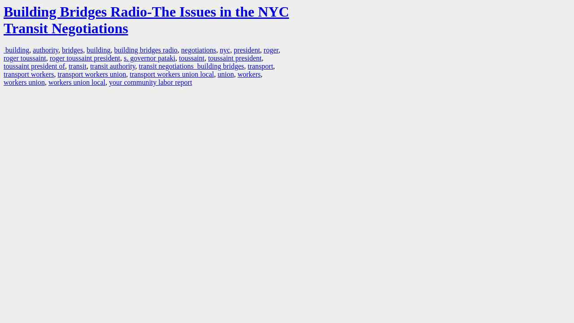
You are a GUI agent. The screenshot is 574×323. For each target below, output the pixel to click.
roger (271, 50)
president (247, 50)
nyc (225, 50)
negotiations (198, 50)
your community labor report (150, 82)
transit (78, 66)
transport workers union (91, 74)
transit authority (112, 66)
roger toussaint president (85, 58)
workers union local (76, 82)
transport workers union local (172, 74)
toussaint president (235, 58)
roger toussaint (25, 58)
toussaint (191, 58)
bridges (72, 50)
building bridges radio (146, 50)
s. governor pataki (149, 58)
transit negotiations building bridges (191, 66)
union (225, 74)
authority (45, 50)
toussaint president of (34, 66)
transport (260, 66)
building (16, 50)
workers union (24, 82)
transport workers (29, 74)
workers (249, 74)
